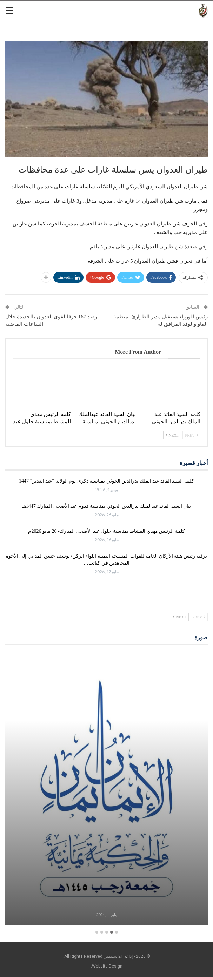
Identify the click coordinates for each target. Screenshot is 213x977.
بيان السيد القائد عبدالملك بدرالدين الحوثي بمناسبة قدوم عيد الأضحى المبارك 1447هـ (106, 506)
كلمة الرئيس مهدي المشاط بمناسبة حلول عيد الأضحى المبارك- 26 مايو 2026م (106, 531)
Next (172, 435)
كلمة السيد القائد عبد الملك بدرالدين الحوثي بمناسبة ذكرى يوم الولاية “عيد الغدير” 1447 (106, 481)
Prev (191, 435)
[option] (106, 789)
